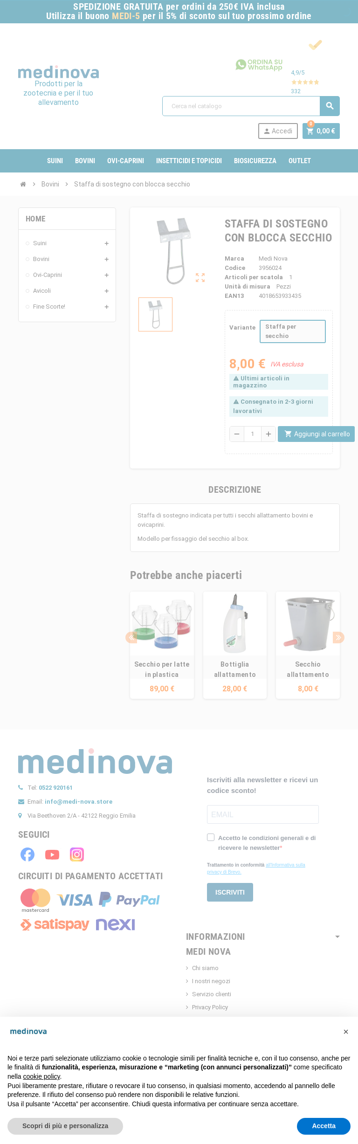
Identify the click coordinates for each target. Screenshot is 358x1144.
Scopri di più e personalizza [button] (65, 1126)
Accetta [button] (324, 1126)
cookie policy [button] (41, 1076)
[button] (345, 1031)
